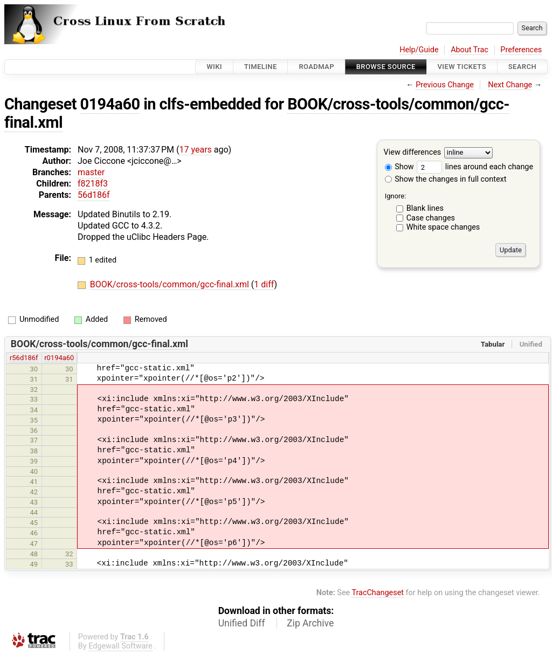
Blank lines (425, 208)
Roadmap (316, 67)
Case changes (430, 218)
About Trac (469, 49)
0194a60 (110, 104)
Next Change (510, 84)
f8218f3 (93, 183)
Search (522, 67)
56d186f (94, 195)
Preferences (521, 49)
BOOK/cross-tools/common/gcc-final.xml (170, 284)
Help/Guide (418, 49)
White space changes (443, 227)
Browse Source (386, 67)
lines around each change (475, 166)
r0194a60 (59, 358)
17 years (196, 149)
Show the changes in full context (446, 179)
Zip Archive (310, 623)
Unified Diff (241, 623)
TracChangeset (377, 592)
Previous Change (445, 84)
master (91, 172)
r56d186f (24, 358)
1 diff (264, 284)
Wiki (214, 67)
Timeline (260, 67)
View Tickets (462, 67)
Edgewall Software (120, 646)
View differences (412, 152)
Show (399, 166)
